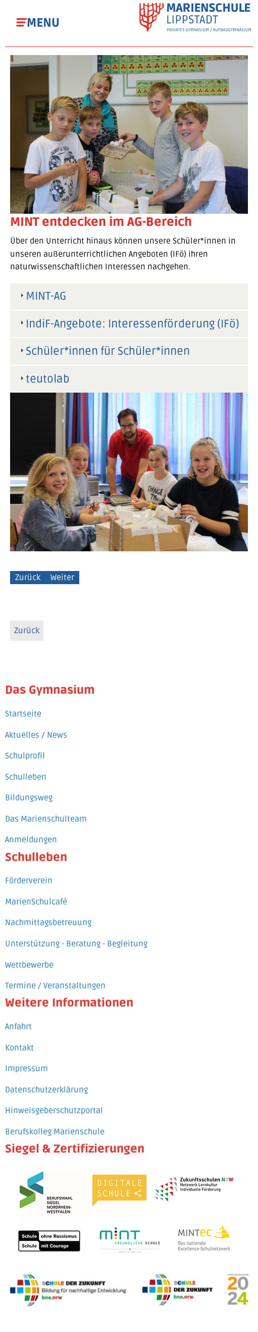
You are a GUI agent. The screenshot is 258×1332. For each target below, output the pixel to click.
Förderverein (29, 871)
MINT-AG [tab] (42, 296)
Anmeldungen (31, 830)
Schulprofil (25, 746)
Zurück (27, 578)
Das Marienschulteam (46, 809)
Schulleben (25, 767)
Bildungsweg (29, 788)
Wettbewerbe (29, 955)
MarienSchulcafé (36, 892)
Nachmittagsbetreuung (48, 913)
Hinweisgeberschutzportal (54, 1101)
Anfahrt (18, 1017)
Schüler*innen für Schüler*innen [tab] (104, 351)
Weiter (62, 578)
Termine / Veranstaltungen (55, 976)
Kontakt (19, 1038)
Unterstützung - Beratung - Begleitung (76, 934)
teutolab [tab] (44, 379)
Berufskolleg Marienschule (55, 1122)
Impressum (26, 1059)
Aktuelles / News (36, 725)
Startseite (23, 704)
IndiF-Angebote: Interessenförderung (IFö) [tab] (128, 323)
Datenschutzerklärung (46, 1080)
